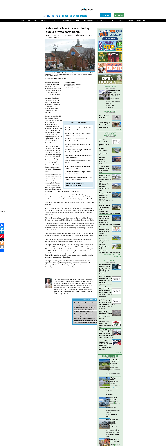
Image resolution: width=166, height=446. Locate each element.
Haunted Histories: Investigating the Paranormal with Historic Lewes (105, 267)
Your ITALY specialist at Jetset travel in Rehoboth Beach (106, 331)
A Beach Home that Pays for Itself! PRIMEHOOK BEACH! (112, 422)
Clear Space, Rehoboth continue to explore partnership (83, 155)
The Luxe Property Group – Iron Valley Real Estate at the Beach (109, 211)
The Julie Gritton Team (112, 415)
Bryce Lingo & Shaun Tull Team (113, 374)
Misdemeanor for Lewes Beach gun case (86, 320)
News (117, 254)
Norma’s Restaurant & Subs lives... (84, 311)
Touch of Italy (105, 127)
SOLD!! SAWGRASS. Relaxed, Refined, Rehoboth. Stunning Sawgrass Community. (105, 150)
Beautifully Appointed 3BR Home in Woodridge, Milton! (113, 379)
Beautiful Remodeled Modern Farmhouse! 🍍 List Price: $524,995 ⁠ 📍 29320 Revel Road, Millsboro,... (113, 101)
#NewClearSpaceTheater (74, 185)
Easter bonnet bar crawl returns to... (84, 309)
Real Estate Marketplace (110, 134)
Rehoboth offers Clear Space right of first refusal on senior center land (88, 144)
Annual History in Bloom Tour (105, 322)
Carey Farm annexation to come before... (86, 322)
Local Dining (110, 111)
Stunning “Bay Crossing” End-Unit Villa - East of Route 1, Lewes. (104, 167)
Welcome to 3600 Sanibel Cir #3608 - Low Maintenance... (112, 399)
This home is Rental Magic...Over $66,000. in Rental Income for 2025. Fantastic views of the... (113, 430)
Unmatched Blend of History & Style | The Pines (112, 441)
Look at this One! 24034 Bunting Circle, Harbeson (105, 207)
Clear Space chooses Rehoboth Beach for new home (82, 128)
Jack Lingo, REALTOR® (110, 106)
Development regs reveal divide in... (84, 307)
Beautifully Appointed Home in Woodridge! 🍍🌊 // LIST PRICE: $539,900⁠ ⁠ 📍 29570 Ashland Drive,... (113, 388)
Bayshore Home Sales (105, 145)
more (117, 352)
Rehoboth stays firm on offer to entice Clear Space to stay (84, 133)
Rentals (116, 256)
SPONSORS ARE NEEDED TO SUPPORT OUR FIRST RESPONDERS (107, 343)
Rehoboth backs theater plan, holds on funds (79, 139)
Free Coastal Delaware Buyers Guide (104, 228)
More (117, 129)
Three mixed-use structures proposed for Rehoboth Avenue (84, 172)
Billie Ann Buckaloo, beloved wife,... (84, 318)
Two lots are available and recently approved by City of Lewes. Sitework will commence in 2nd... (113, 368)
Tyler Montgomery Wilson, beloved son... (86, 316)
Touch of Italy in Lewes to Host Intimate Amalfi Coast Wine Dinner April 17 (104, 124)
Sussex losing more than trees (83, 313)
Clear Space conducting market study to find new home (83, 161)
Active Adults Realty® (104, 232)
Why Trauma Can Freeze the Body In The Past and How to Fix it (106, 290)
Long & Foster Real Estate (112, 435)
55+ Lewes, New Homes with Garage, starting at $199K (104, 185)
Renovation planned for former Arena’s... (86, 302)
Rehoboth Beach (110, 403)
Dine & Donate (104, 116)
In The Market (110, 261)
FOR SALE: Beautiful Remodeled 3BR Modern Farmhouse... (113, 92)
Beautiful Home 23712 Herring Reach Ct (104, 217)
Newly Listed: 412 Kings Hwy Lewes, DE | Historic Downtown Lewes (105, 194)
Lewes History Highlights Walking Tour (105, 313)
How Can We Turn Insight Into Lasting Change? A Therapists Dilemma (106, 279)
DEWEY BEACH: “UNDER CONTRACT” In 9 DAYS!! (104, 159)
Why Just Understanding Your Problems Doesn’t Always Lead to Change (107, 301)
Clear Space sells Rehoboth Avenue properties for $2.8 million (85, 177)
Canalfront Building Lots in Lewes (112, 361)
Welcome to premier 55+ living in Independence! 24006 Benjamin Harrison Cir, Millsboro (104, 237)
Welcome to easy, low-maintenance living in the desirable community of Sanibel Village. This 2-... (113, 410)
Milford (108, 426)
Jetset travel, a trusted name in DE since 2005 (106, 336)
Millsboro (108, 96)
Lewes (107, 363)
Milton (107, 383)
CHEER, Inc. (104, 117)
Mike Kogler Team (103, 154)
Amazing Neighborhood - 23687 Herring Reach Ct (104, 246)
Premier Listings (110, 356)
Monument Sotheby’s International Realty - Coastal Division (107, 199)
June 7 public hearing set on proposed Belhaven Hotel (82, 166)
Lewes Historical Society (105, 272)
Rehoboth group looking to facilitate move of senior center (84, 150)
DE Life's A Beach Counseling (105, 285)
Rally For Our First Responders (105, 348)
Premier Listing (110, 87)
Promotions (108, 254)
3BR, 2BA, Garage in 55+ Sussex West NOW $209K (103, 141)
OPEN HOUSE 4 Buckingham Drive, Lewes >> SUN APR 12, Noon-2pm (104, 176)
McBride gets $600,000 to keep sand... (85, 305)
